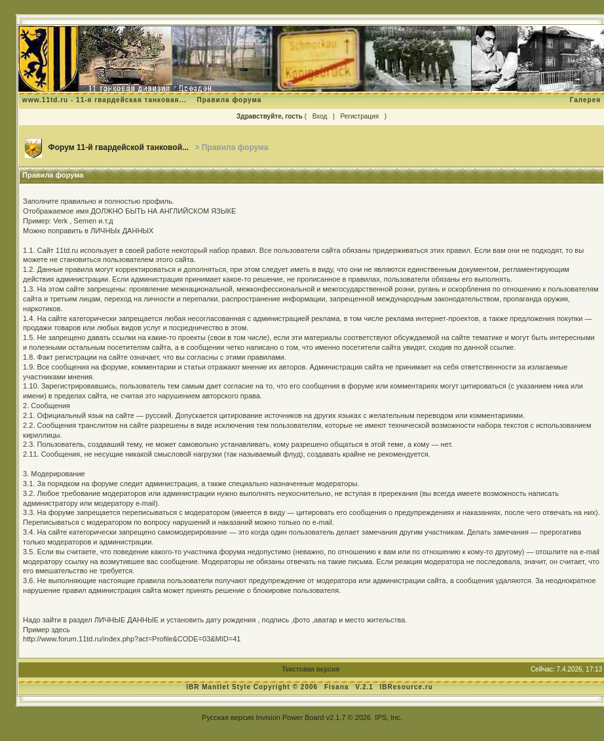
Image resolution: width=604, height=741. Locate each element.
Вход (320, 116)
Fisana (337, 687)
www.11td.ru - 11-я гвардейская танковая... (104, 100)
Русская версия (228, 717)
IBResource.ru (406, 687)
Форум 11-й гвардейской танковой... (118, 147)
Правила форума (229, 100)
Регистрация (360, 116)
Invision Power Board (290, 717)
